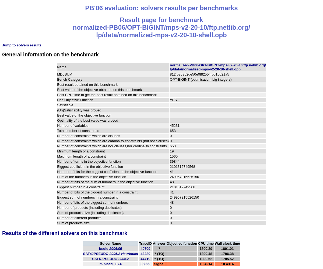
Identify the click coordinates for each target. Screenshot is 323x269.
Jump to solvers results (21, 45)
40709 (145, 249)
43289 (145, 254)
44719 (145, 259)
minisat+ (111, 264)
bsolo (110, 249)
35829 (145, 264)
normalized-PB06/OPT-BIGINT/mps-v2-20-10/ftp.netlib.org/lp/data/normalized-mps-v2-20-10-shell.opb (218, 67)
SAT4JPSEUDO (110, 254)
